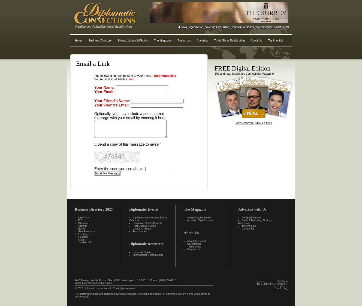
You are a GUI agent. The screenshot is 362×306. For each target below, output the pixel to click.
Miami (81, 239)
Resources (184, 40)
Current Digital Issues (199, 217)
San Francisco (86, 231)
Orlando (82, 225)
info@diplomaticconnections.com (93, 283)
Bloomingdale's (165, 75)
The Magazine (163, 40)
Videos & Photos (142, 228)
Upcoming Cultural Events (147, 223)
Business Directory (100, 40)
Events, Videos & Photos (133, 40)
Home (78, 40)
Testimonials (275, 40)
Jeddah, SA (84, 242)
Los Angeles (85, 234)
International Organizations (148, 254)
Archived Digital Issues (200, 220)
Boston (82, 228)
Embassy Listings (143, 252)
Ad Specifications (251, 217)
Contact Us (193, 249)
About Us (256, 40)
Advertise (202, 40)
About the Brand (196, 241)
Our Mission (194, 243)
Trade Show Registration (229, 40)
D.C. (80, 220)
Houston (83, 236)
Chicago (82, 223)
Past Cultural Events (144, 225)
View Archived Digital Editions (253, 123)
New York (83, 217)
